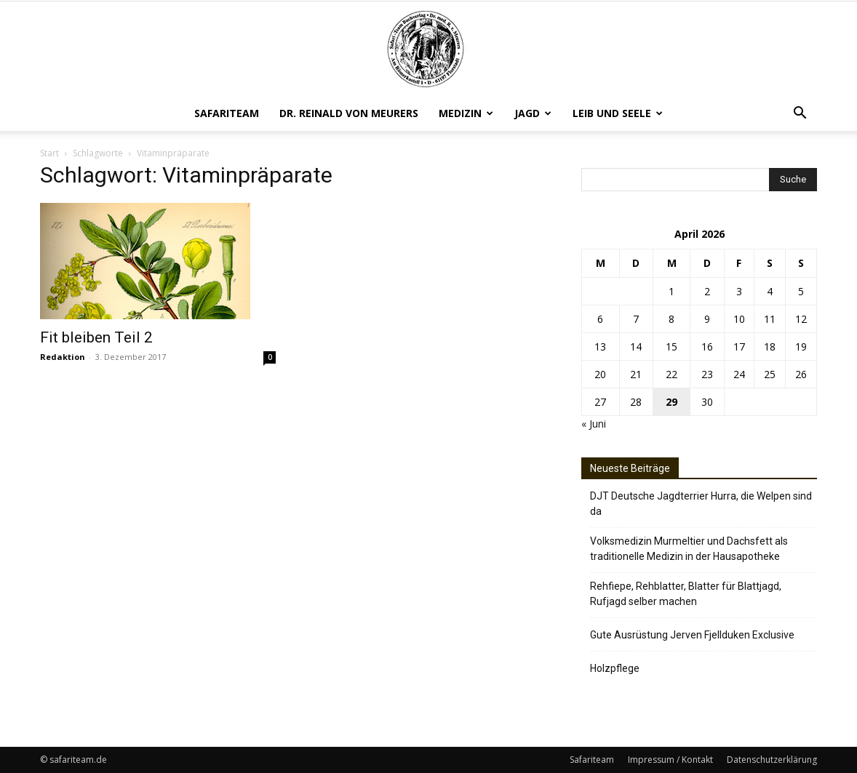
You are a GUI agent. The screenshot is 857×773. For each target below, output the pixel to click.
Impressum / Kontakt (670, 759)
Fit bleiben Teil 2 (96, 337)
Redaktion (62, 356)
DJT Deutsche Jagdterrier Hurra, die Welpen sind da (701, 503)
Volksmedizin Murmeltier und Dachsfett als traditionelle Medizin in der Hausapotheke (689, 548)
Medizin (466, 113)
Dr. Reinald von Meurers (348, 113)
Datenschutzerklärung (772, 759)
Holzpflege (614, 668)
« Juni (593, 423)
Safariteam (226, 113)
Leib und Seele (618, 113)
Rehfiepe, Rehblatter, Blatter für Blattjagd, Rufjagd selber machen (685, 593)
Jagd (532, 113)
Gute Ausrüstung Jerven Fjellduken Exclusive (692, 635)
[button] (799, 114)
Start (49, 153)
